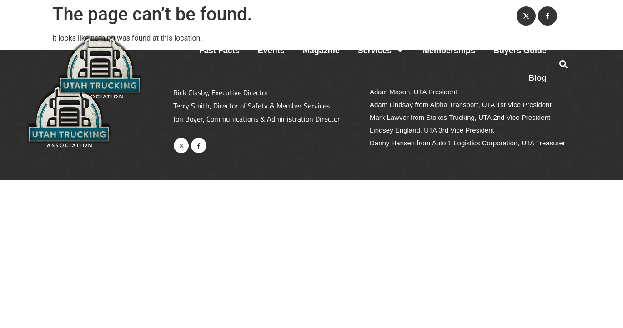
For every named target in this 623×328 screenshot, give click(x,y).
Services (381, 50)
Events (271, 50)
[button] (563, 64)
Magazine (321, 50)
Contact (491, 15)
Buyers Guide (520, 50)
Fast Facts (219, 50)
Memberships (448, 50)
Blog (537, 77)
